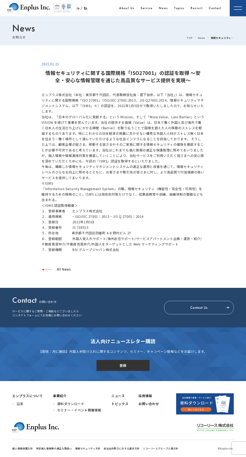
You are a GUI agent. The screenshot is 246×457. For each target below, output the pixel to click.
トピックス (119, 403)
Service (147, 8)
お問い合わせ (148, 403)
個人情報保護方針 (22, 448)
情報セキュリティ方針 (88, 448)
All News (63, 269)
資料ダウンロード (70, 403)
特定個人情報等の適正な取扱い (54, 448)
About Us (126, 8)
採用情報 (145, 395)
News (163, 8)
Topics (179, 8)
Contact (215, 8)
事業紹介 (60, 395)
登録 (123, 365)
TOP (189, 38)
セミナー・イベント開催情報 (79, 410)
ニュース (118, 395)
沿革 (19, 403)
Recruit (196, 8)
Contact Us (198, 307)
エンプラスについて (27, 395)
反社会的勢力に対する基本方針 (122, 448)
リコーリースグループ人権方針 (160, 448)
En (85, 8)
